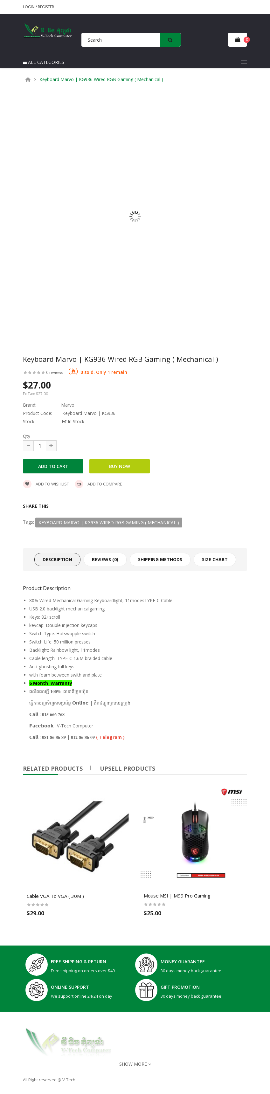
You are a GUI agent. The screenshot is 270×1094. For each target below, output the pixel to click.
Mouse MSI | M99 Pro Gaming (177, 895)
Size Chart (215, 559)
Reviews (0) (105, 559)
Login (29, 7)
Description (57, 559)
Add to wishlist (46, 484)
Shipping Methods (160, 559)
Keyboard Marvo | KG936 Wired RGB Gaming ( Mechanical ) (101, 79)
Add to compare (98, 484)
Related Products (53, 768)
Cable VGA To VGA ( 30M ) (55, 895)
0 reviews (54, 372)
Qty (26, 436)
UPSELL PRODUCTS (127, 768)
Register (46, 7)
